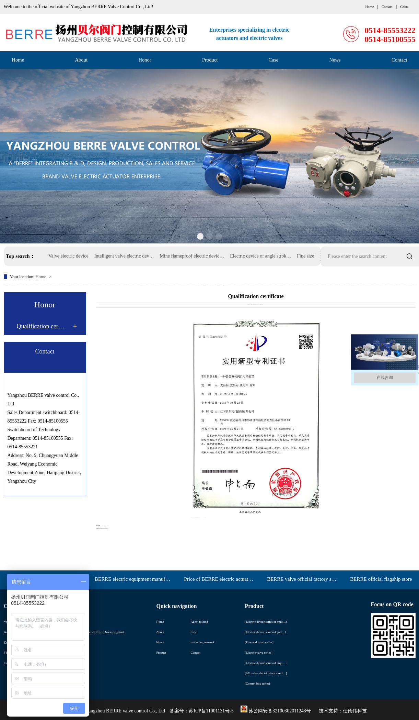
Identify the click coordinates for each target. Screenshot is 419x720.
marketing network (203, 642)
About (81, 60)
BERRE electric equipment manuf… (132, 579)
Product (210, 60)
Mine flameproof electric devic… (192, 256)
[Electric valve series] (258, 652)
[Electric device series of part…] (265, 632)
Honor (144, 60)
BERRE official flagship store (381, 579)
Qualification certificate (104, 525)
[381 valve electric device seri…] (266, 673)
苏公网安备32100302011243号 (276, 710)
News (335, 60)
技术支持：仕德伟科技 (343, 710)
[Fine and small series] (259, 642)
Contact (399, 60)
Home (18, 60)
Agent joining (199, 621)
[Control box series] (257, 683)
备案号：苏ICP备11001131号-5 (201, 710)
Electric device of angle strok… (260, 256)
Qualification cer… (41, 326)
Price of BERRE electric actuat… (218, 579)
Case (273, 60)
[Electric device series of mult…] (266, 621)
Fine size (305, 256)
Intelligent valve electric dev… (124, 256)
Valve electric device (68, 256)
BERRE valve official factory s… (301, 579)
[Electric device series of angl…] (266, 663)
